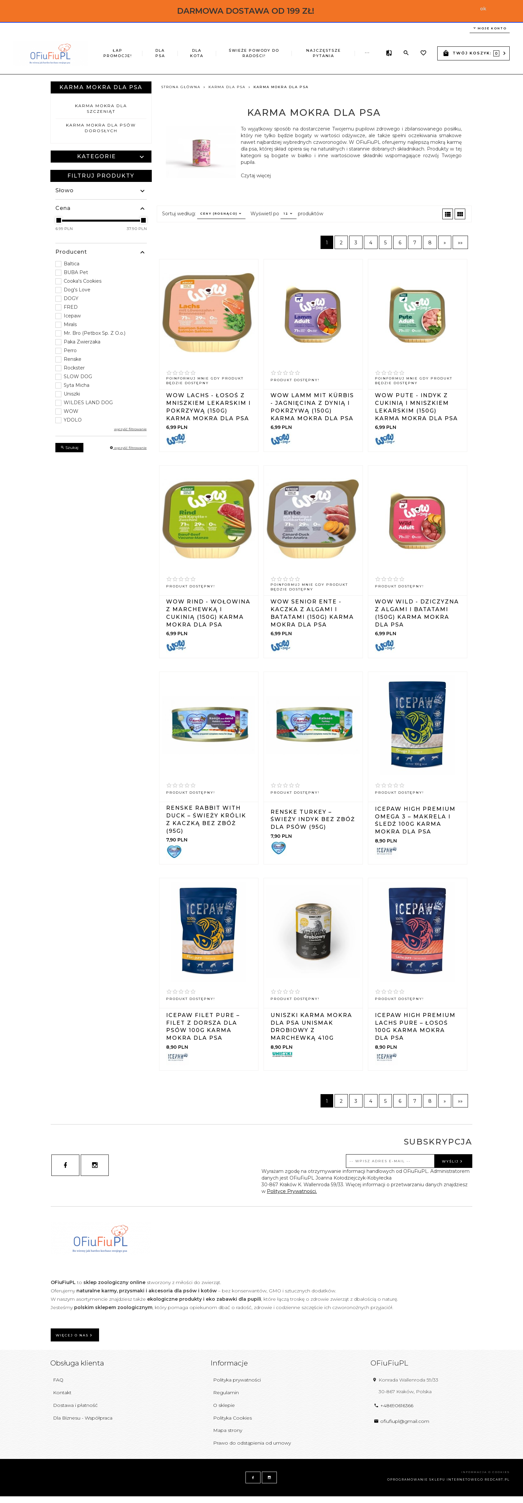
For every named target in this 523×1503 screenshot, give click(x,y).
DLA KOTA (187, 48)
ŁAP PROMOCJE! (117, 48)
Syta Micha (76, 385)
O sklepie (224, 1405)
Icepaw (72, 316)
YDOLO (73, 420)
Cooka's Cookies (82, 281)
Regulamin (226, 1393)
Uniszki (72, 394)
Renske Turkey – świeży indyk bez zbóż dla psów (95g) (313, 819)
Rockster (74, 368)
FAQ (58, 1380)
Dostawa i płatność (75, 1405)
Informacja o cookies (485, 1472)
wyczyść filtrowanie (130, 429)
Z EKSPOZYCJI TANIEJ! (330, 50)
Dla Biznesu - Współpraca (82, 1418)
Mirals (70, 324)
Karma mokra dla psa (100, 87)
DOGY (71, 298)
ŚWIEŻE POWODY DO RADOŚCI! (227, 53)
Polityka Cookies (232, 1418)
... (367, 46)
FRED (71, 307)
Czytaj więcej (256, 176)
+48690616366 (393, 1406)
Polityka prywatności (237, 1380)
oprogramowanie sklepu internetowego (435, 1479)
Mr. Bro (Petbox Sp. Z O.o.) (94, 333)
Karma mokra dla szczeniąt (101, 108)
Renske (72, 359)
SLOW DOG (78, 376)
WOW (71, 411)
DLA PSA (156, 48)
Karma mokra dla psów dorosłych (101, 127)
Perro (70, 350)
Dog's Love (77, 290)
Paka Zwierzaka (82, 342)
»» (460, 243)
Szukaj (69, 447)
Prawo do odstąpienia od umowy (252, 1443)
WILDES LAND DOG (88, 403)
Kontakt (62, 1393)
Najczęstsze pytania (277, 48)
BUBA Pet (76, 272)
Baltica (71, 264)
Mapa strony (227, 1430)
